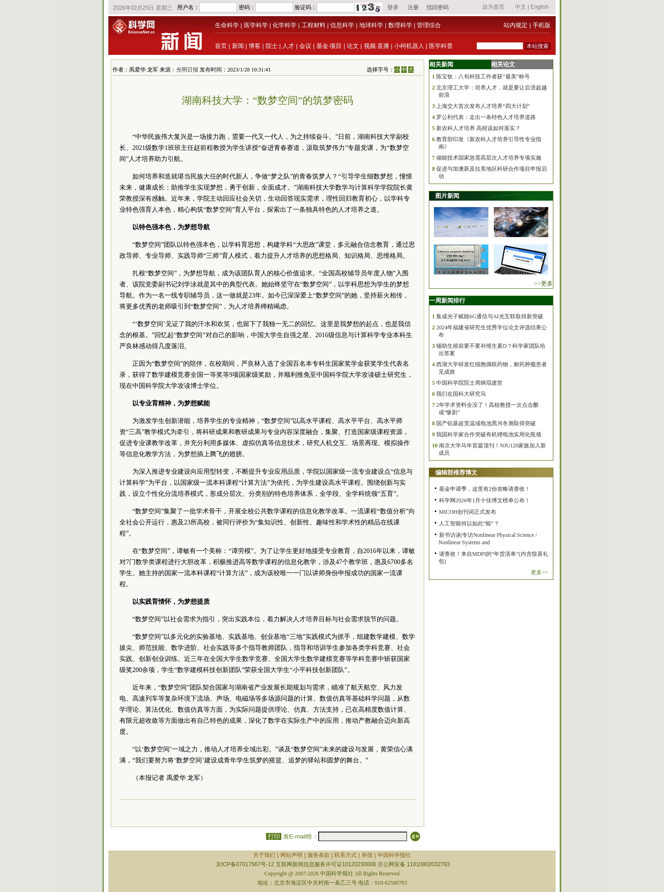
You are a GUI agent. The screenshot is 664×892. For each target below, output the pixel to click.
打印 (273, 836)
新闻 (238, 45)
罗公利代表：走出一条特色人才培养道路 (486, 117)
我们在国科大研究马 (461, 394)
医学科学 (256, 25)
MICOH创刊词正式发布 (467, 512)
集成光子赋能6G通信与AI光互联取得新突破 (489, 316)
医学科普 (441, 45)
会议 (305, 45)
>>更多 (543, 283)
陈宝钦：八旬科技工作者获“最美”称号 (483, 76)
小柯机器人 (409, 45)
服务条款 (319, 855)
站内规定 (516, 25)
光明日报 (187, 69)
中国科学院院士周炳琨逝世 (469, 383)
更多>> (539, 572)
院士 (272, 45)
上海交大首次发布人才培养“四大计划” (483, 106)
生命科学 (227, 25)
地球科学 (371, 25)
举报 (367, 855)
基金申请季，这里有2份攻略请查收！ (484, 489)
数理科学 (400, 25)
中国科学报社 (394, 855)
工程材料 (314, 25)
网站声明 (291, 855)
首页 (221, 45)
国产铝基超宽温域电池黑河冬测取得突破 (486, 423)
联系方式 (345, 855)
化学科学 (284, 25)
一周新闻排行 (447, 300)
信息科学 (342, 25)
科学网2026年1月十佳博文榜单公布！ (484, 500)
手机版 (542, 25)
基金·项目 (329, 45)
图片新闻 (447, 195)
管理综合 (429, 25)
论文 (353, 45)
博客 (255, 45)
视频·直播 (377, 45)
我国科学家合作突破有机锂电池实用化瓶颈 (488, 434)
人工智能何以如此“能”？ (469, 523)
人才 (288, 45)
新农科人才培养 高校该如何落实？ (478, 128)
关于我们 (264, 855)
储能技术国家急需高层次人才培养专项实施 (488, 158)
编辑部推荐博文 (456, 472)
